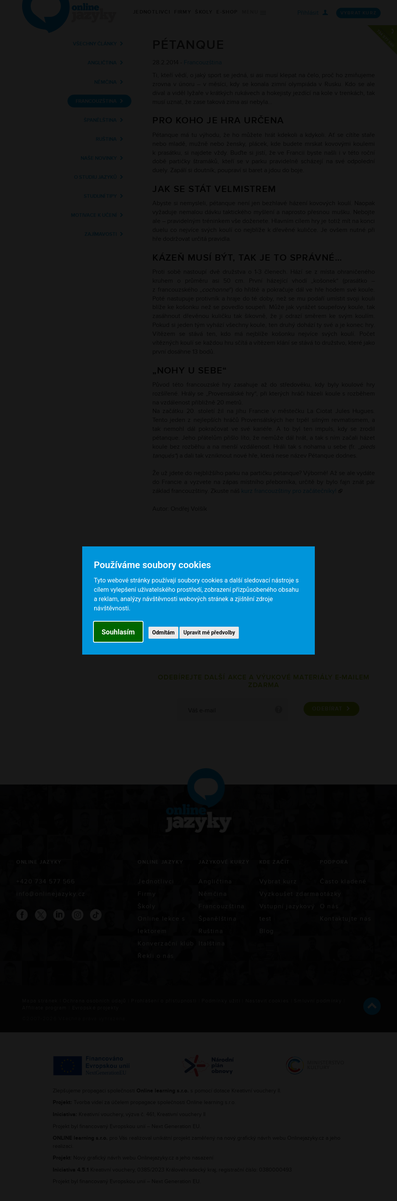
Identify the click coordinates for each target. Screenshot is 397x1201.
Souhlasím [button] (118, 632)
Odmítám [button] (163, 632)
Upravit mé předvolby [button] (209, 632)
